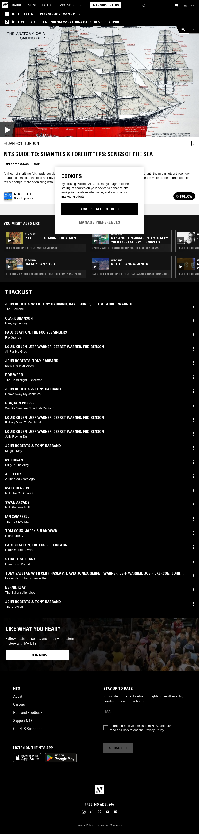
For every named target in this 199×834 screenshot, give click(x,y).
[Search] (144, 5)
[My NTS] (185, 5)
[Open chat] (177, 5)
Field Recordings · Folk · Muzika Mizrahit (32, 248)
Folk (37, 164)
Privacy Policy (154, 730)
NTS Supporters (106, 5)
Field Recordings (17, 164)
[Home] (5, 5)
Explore (48, 5)
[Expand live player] (194, 30)
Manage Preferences (99, 222)
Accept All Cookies (99, 209)
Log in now (37, 655)
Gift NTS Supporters (28, 728)
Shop (83, 5)
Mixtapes (66, 5)
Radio (16, 5)
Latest (31, 5)
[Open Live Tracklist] (182, 30)
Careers (19, 704)
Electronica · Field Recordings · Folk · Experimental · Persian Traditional (45, 274)
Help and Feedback (27, 712)
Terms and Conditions (109, 825)
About (17, 696)
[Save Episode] (193, 143)
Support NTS (22, 720)
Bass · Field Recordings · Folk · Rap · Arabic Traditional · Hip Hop (130, 274)
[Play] (99, 81)
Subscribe (118, 748)
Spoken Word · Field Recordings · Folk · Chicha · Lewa (125, 248)
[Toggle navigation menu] (193, 5)
